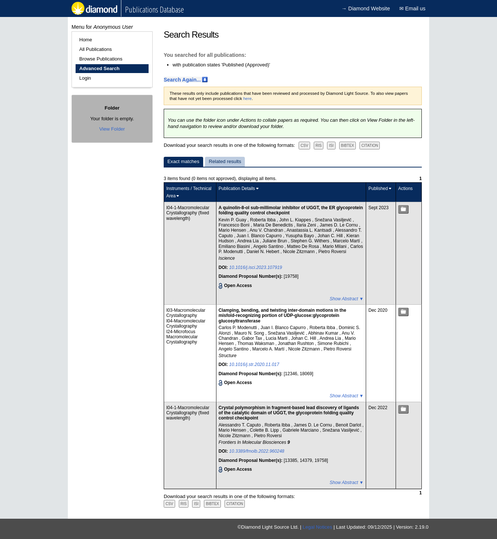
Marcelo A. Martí (269, 349)
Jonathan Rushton (296, 343)
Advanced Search (99, 68)
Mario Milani (335, 246)
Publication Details (237, 188)
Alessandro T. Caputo (240, 425)
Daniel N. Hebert (264, 251)
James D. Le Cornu (339, 225)
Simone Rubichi (333, 343)
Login (85, 78)
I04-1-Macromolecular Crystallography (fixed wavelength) (187, 213)
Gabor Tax (252, 338)
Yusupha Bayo (300, 235)
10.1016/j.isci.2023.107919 (255, 267)
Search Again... (182, 80)
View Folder (112, 129)
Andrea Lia (248, 240)
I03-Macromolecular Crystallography (185, 313)
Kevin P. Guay (233, 219)
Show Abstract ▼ (347, 298)
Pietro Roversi (332, 251)
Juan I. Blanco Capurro (260, 235)
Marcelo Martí (347, 240)
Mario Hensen (233, 230)
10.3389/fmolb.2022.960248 (256, 451)
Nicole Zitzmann (299, 251)
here (247, 98)
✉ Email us (412, 8)
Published (378, 188)
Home (85, 39)
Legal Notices (317, 527)
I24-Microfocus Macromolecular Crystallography (182, 337)
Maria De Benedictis (273, 225)
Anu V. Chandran (267, 230)
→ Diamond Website (365, 8)
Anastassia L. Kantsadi (309, 230)
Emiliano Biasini (235, 246)
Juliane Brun (275, 240)
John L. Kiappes (295, 219)
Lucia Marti (277, 338)
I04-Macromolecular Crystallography (185, 323)
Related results (225, 161)
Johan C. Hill (330, 235)
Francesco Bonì (235, 225)
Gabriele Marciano (301, 430)
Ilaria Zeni (306, 225)
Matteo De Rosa (303, 246)
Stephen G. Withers (310, 240)
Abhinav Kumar (323, 333)
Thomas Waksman (256, 343)
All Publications (95, 49)
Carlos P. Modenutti (238, 327)
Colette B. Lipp (265, 430)
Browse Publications (100, 59)
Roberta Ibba (263, 219)
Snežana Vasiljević (333, 219)
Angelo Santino (269, 246)
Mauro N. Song (249, 333)
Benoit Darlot (349, 425)
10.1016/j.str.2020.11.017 (254, 364)
